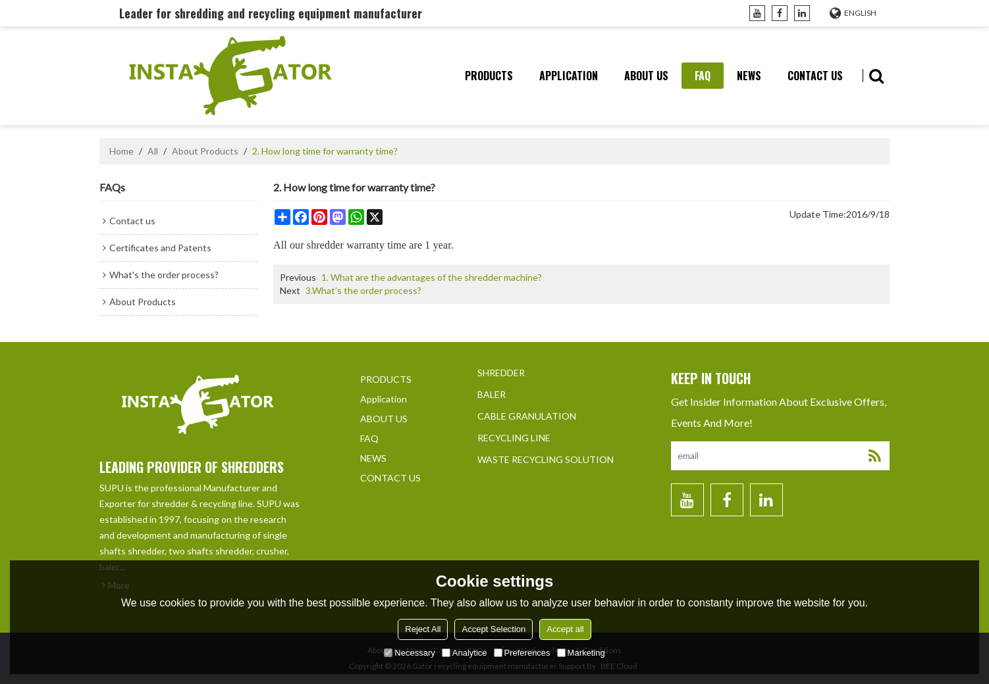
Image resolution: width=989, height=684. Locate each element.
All (152, 151)
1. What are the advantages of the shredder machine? (431, 277)
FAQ (702, 76)
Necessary (409, 653)
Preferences (522, 653)
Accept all (565, 629)
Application (568, 76)
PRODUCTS (489, 76)
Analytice (464, 653)
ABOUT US (646, 76)
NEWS (749, 76)
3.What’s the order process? (363, 290)
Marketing (581, 653)
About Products (205, 151)
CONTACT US (815, 76)
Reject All (423, 629)
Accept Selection (493, 629)
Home (121, 151)
